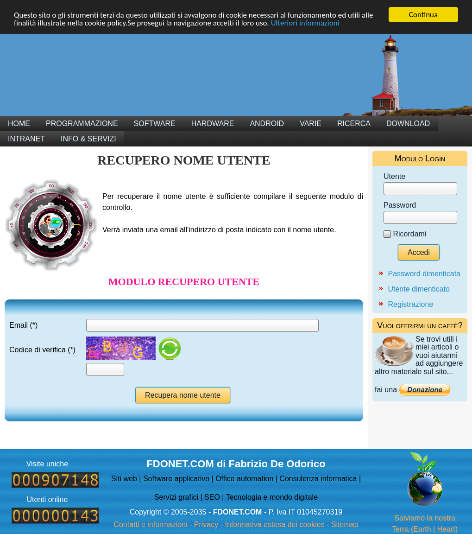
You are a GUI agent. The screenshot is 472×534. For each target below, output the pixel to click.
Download (408, 123)
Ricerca (354, 123)
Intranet (26, 139)
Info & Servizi (88, 139)
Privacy (206, 524)
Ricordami (409, 234)
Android (267, 123)
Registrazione (410, 304)
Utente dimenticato (418, 289)
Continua (423, 14)
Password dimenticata (424, 274)
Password (400, 205)
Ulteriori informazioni (305, 23)
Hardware (212, 123)
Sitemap (345, 524)
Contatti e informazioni (150, 524)
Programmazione (82, 123)
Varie (310, 123)
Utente (394, 176)
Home (19, 123)
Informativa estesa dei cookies (274, 524)
